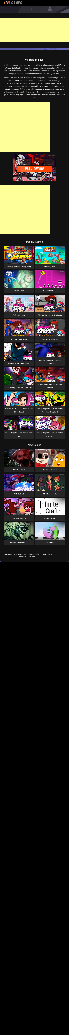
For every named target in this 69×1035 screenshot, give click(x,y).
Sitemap (32, 557)
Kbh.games (22, 554)
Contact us (22, 557)
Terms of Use (47, 554)
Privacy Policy (34, 554)
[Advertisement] (34, 30)
